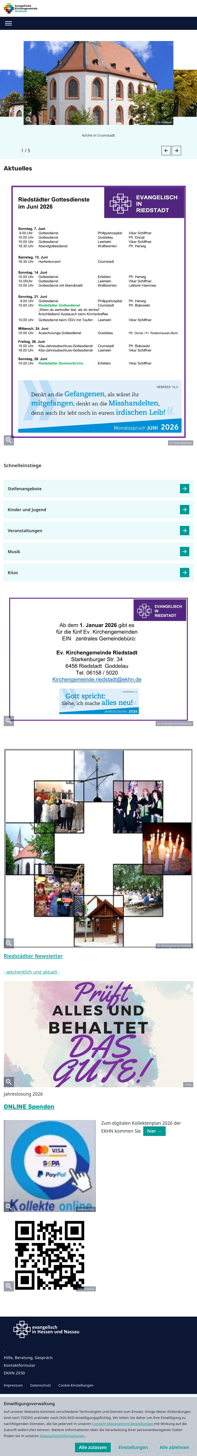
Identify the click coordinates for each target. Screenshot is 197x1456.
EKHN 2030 (14, 1373)
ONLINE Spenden (29, 1106)
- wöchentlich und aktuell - (32, 972)
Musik (14, 551)
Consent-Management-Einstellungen (123, 1423)
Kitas (13, 572)
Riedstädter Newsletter (33, 955)
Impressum (13, 1385)
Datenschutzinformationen (62, 1435)
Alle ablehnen (174, 1447)
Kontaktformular (20, 1365)
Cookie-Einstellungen (75, 1385)
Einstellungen (133, 1447)
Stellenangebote (25, 488)
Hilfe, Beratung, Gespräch (28, 1357)
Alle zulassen (93, 1447)
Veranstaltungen (25, 530)
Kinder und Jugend (27, 509)
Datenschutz (40, 1385)
